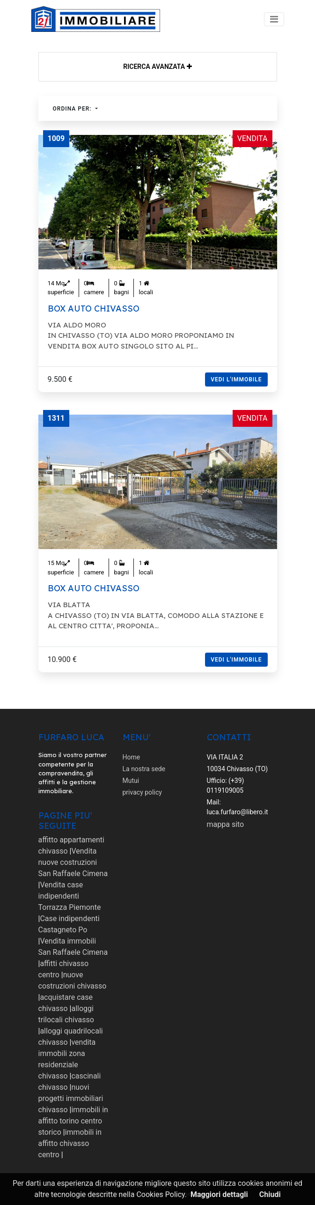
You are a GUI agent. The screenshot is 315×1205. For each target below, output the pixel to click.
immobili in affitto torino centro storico (73, 1121)
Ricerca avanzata (157, 66)
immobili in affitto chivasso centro (70, 1143)
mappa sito (225, 824)
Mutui (131, 780)
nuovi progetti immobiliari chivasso (70, 1098)
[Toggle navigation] (274, 19)
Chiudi (270, 1194)
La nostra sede (144, 769)
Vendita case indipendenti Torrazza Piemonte (69, 896)
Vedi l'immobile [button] (236, 379)
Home (131, 757)
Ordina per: (73, 108)
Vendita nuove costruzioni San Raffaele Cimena (73, 862)
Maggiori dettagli (219, 1194)
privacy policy (142, 792)
